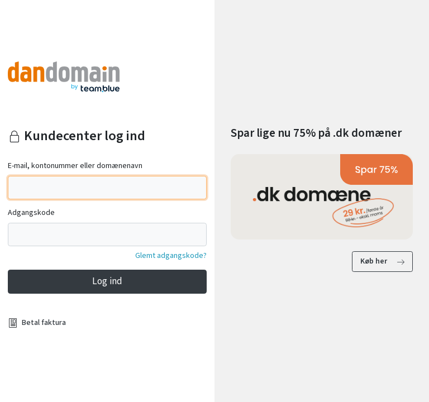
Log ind (107, 281)
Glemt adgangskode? (171, 255)
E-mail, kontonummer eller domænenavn (75, 165)
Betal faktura (44, 322)
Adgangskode (31, 212)
